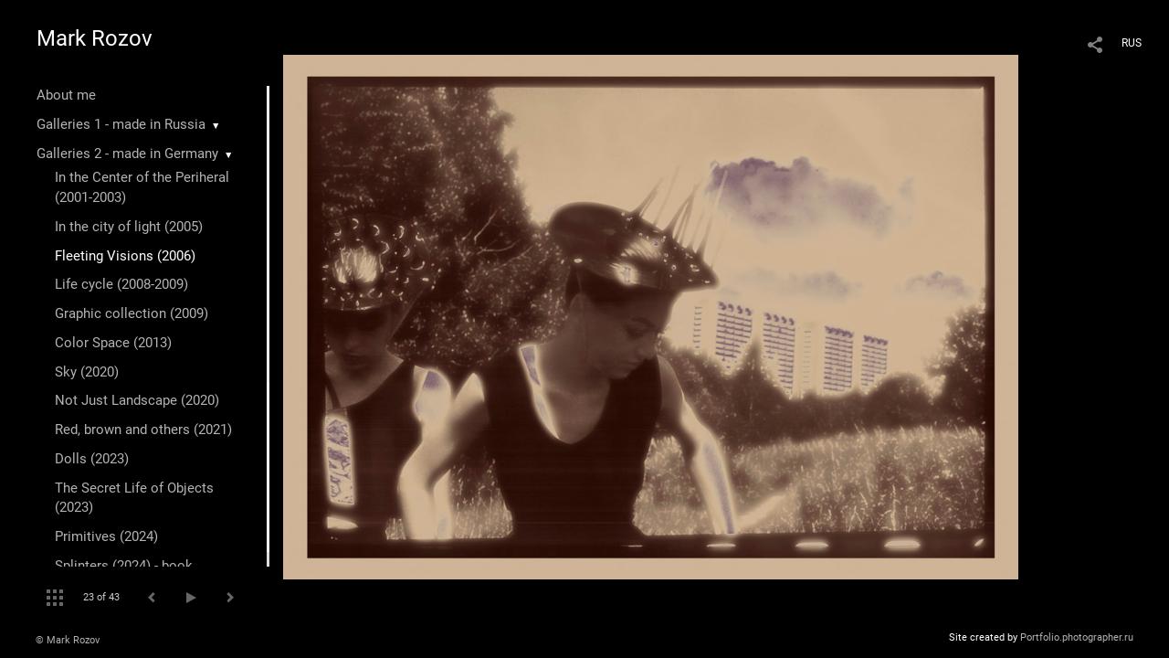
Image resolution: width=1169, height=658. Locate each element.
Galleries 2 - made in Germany (127, 153)
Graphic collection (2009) (131, 313)
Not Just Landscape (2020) (137, 400)
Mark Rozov (95, 38)
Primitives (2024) (106, 536)
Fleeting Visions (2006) (125, 256)
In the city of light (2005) (129, 226)
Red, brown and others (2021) (143, 429)
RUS (1132, 43)
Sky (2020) (87, 372)
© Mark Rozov (68, 640)
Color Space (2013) (113, 342)
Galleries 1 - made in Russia (121, 124)
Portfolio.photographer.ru (1076, 637)
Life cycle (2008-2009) (121, 284)
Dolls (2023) (92, 459)
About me (66, 95)
